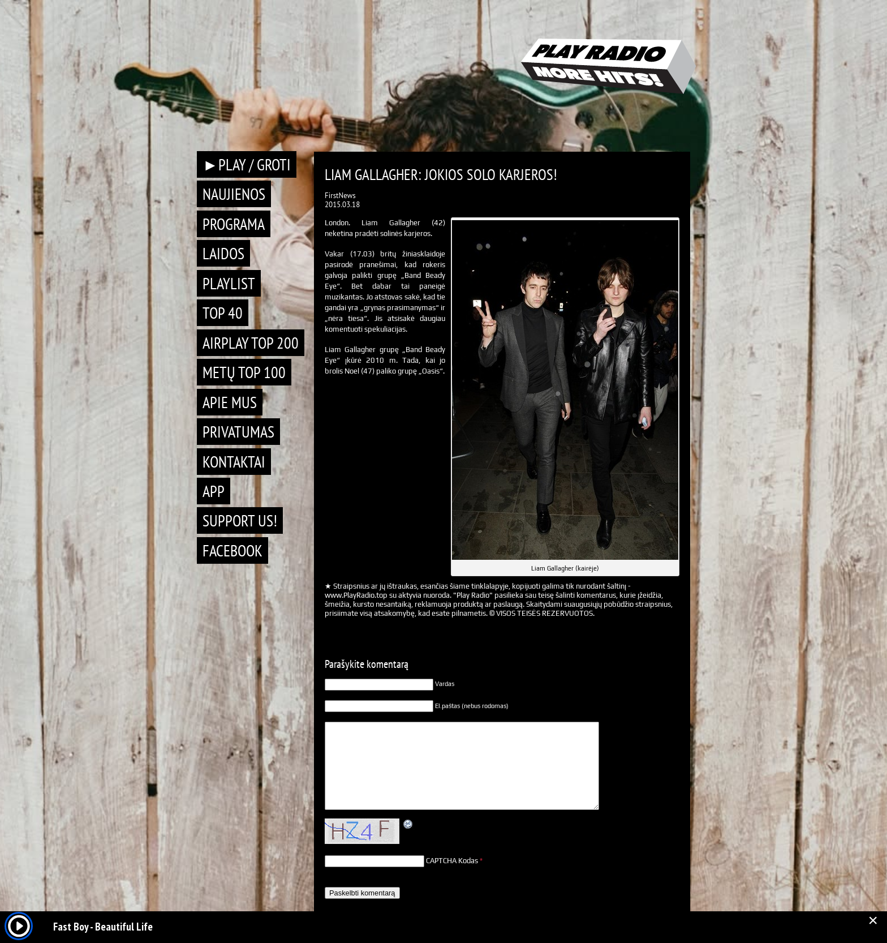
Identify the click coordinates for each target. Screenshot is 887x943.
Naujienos (234, 193)
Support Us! (240, 520)
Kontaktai (234, 461)
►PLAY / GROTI (247, 164)
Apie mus (230, 402)
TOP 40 (223, 312)
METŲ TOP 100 (244, 372)
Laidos (223, 253)
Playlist (229, 283)
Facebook (232, 550)
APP (214, 491)
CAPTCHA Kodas (452, 860)
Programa (234, 223)
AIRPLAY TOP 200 (251, 342)
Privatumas (238, 431)
